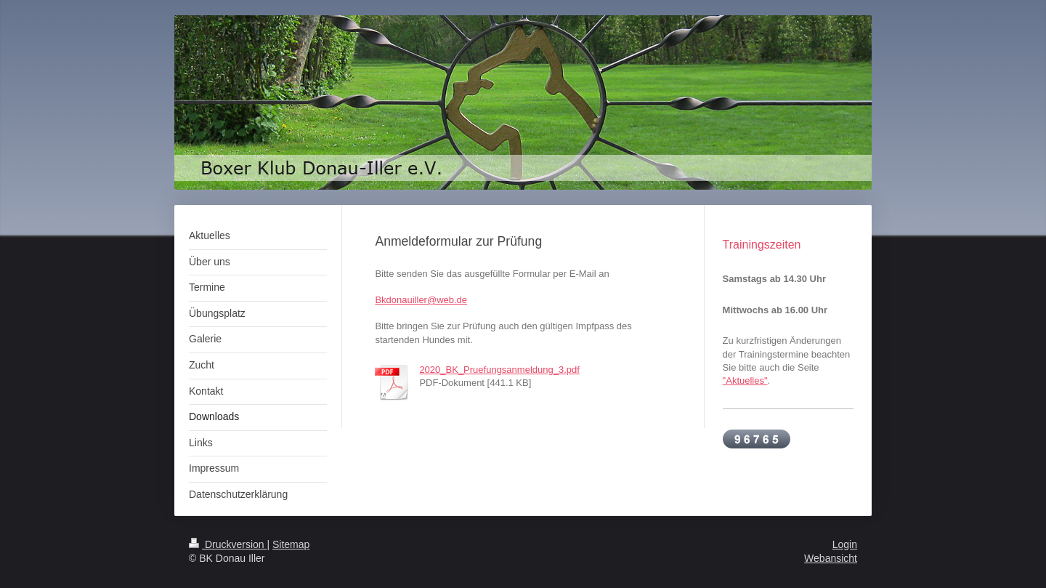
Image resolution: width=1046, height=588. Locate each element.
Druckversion (228, 544)
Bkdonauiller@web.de (421, 299)
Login (844, 544)
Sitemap (290, 544)
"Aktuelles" (745, 380)
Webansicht (830, 558)
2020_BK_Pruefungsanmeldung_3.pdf (499, 369)
